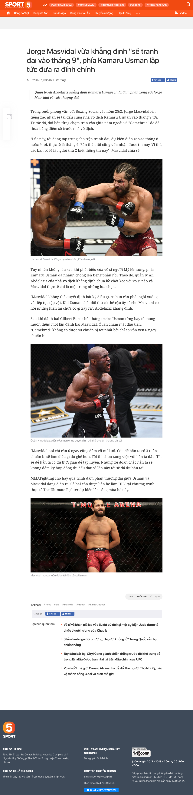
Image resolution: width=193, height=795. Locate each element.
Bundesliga (59, 13)
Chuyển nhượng (103, 13)
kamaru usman (97, 604)
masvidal (68, 604)
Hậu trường (124, 13)
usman (81, 604)
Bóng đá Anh (40, 13)
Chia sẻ (156, 80)
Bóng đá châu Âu (80, 13)
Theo (143, 596)
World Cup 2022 (62, 4)
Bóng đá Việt (21, 13)
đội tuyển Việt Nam (113, 4)
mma (48, 604)
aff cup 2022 (87, 4)
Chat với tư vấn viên (101, 790)
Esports (136, 4)
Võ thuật (61, 80)
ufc (57, 604)
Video (183, 13)
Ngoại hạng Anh (158, 4)
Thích (173, 80)
